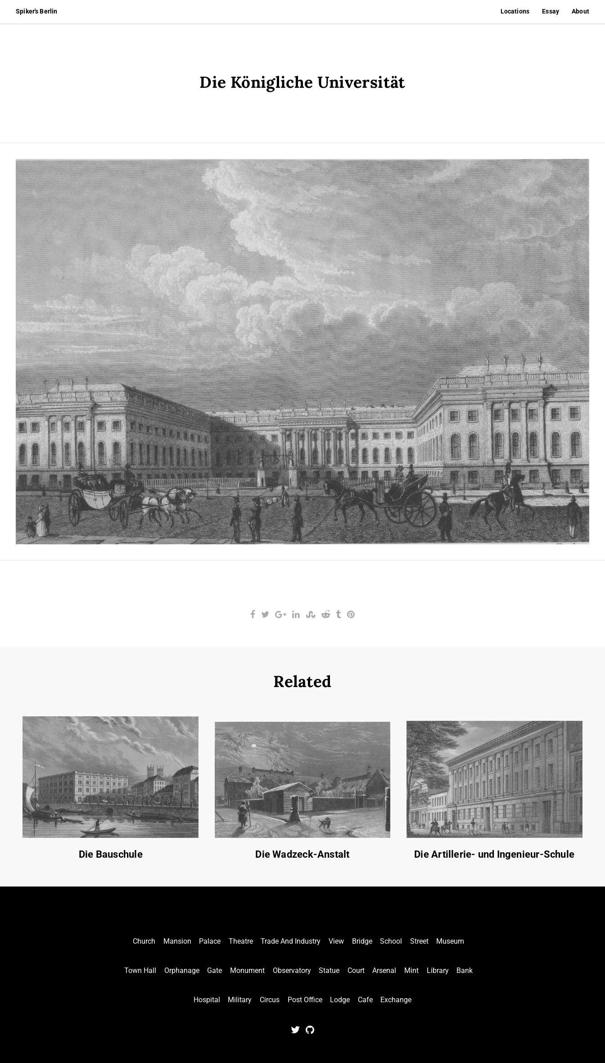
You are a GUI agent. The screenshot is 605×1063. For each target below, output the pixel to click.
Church (144, 941)
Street (419, 941)
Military (240, 999)
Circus (270, 999)
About (580, 11)
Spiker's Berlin (36, 11)
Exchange (395, 999)
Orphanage (181, 970)
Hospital (207, 999)
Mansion (177, 941)
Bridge (362, 941)
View (336, 941)
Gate (214, 970)
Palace (210, 941)
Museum (450, 941)
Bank (464, 970)
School (391, 941)
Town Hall (140, 970)
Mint (411, 970)
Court (356, 970)
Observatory (292, 970)
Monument (247, 970)
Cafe (365, 999)
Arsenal (384, 970)
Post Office (305, 999)
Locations (515, 11)
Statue (329, 970)
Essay (550, 11)
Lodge (340, 999)
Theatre (241, 941)
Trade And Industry (291, 941)
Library (438, 970)
